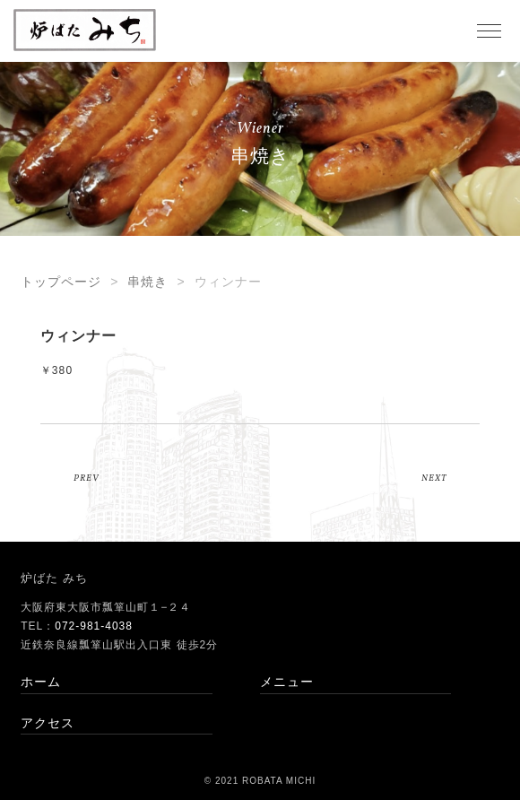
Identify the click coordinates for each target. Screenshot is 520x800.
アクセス (47, 723)
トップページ (61, 281)
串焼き (147, 281)
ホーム (41, 681)
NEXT (433, 478)
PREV (87, 478)
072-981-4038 (94, 626)
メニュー (287, 681)
